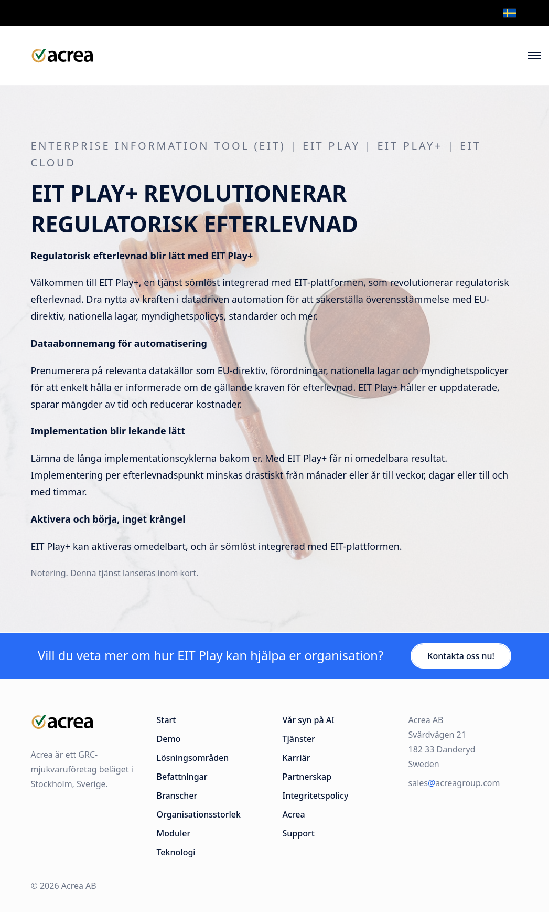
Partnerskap (307, 776)
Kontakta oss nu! (460, 656)
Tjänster (299, 739)
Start (166, 720)
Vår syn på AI (309, 720)
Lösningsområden (193, 757)
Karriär (296, 757)
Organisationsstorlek (199, 814)
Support (299, 833)
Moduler (174, 833)
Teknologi (176, 852)
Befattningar (182, 776)
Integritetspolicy (316, 795)
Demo (169, 739)
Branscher (177, 795)
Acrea (294, 814)
